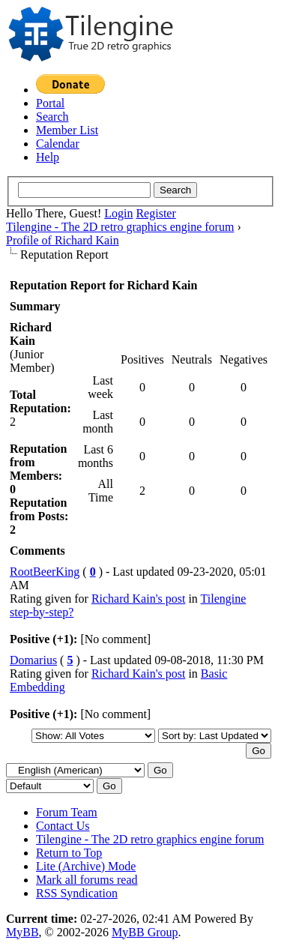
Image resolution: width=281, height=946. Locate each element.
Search (52, 116)
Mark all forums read (87, 879)
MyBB (22, 932)
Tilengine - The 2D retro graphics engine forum (120, 226)
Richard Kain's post (138, 598)
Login (118, 213)
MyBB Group (145, 932)
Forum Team (66, 812)
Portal (50, 103)
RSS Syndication (77, 893)
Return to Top (69, 852)
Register (155, 213)
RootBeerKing (44, 571)
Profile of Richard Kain (62, 240)
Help (47, 157)
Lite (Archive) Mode (86, 866)
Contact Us (63, 825)
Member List (67, 130)
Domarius (33, 660)
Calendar (57, 143)
